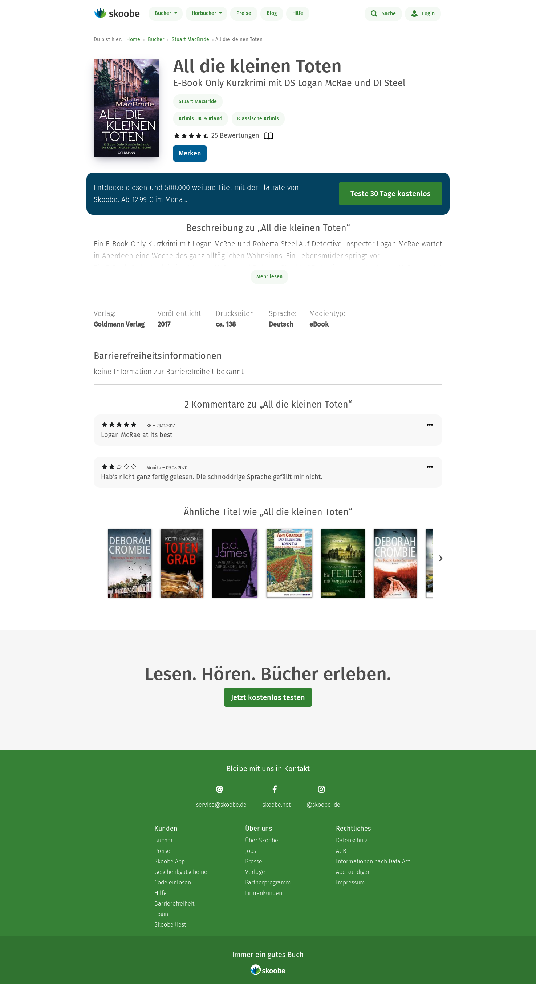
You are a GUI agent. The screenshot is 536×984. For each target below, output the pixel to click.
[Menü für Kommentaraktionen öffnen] (430, 425)
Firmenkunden (263, 893)
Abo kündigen (353, 871)
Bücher (164, 13)
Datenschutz (352, 840)
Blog (272, 13)
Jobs (250, 850)
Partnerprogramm (268, 882)
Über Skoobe (261, 840)
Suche (383, 13)
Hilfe (297, 13)
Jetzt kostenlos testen (268, 697)
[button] (441, 558)
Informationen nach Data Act (373, 861)
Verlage (255, 871)
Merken (190, 153)
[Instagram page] (323, 797)
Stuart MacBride (190, 39)
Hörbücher (205, 13)
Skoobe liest (170, 924)
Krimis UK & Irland (200, 119)
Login (423, 13)
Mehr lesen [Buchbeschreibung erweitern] (269, 277)
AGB (341, 850)
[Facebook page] (276, 797)
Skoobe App (169, 861)
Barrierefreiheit (174, 903)
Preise (243, 13)
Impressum (350, 882)
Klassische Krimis (258, 119)
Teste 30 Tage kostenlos (390, 193)
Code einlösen (172, 882)
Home (133, 39)
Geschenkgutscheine (180, 871)
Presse (253, 861)
